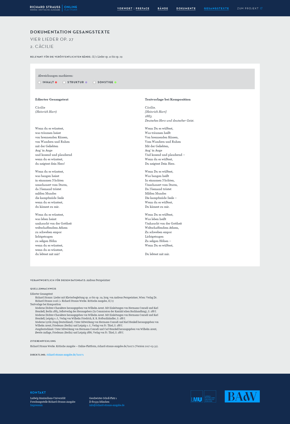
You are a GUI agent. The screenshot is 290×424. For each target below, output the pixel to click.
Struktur (73, 82)
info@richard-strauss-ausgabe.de (106, 405)
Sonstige (103, 82)
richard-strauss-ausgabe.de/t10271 (65, 354)
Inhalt (46, 82)
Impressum (36, 405)
